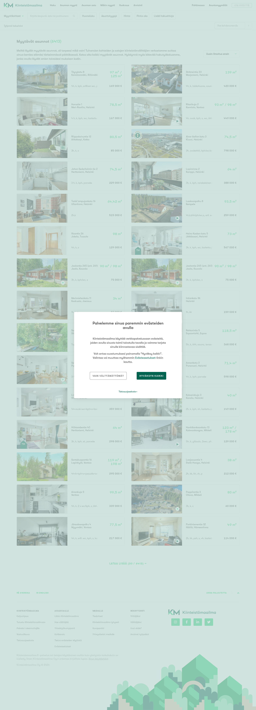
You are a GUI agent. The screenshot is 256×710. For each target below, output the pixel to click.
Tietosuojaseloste (127, 391)
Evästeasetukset (145, 357)
